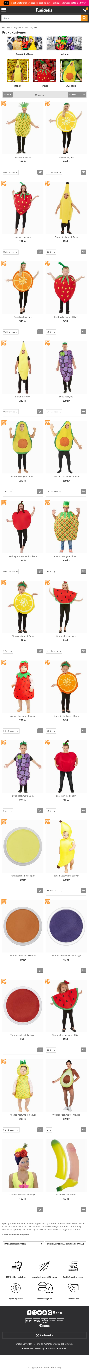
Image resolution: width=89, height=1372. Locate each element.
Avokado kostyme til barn (23, 476)
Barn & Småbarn (25, 54)
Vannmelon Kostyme (66, 636)
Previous (2, 72)
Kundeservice (44, 1335)
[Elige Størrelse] (11, 172)
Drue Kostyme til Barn (23, 795)
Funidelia (6, 27)
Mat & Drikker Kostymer (15, 1244)
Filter (6, 94)
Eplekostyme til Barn (66, 795)
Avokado (71, 85)
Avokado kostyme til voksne (66, 476)
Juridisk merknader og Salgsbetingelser (55, 1344)
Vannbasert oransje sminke (23, 955)
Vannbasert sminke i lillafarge (66, 955)
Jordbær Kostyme (22, 237)
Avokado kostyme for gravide (66, 1114)
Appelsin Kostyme (23, 317)
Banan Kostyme (22, 396)
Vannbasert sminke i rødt (23, 1035)
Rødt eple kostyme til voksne (23, 556)
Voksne (65, 54)
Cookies (52, 1348)
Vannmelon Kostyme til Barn (66, 1035)
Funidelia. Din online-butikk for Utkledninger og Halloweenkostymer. (44, 10)
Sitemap (63, 1348)
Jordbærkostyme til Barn (66, 317)
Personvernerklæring (34, 1348)
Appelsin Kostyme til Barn (66, 716)
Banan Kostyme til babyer (66, 875)
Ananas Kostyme (23, 157)
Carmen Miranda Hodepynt (23, 1194)
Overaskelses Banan (66, 1194)
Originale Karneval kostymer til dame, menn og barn (66, 1244)
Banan (17, 85)
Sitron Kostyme (66, 157)
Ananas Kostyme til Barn (66, 556)
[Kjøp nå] (40, 172)
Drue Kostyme (66, 396)
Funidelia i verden (23, 1344)
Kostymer (16, 27)
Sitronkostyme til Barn (23, 636)
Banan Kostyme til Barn (66, 237)
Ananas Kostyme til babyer (23, 1114)
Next (86, 72)
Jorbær (44, 85)
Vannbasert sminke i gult (23, 875)
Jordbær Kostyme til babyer (23, 716)
